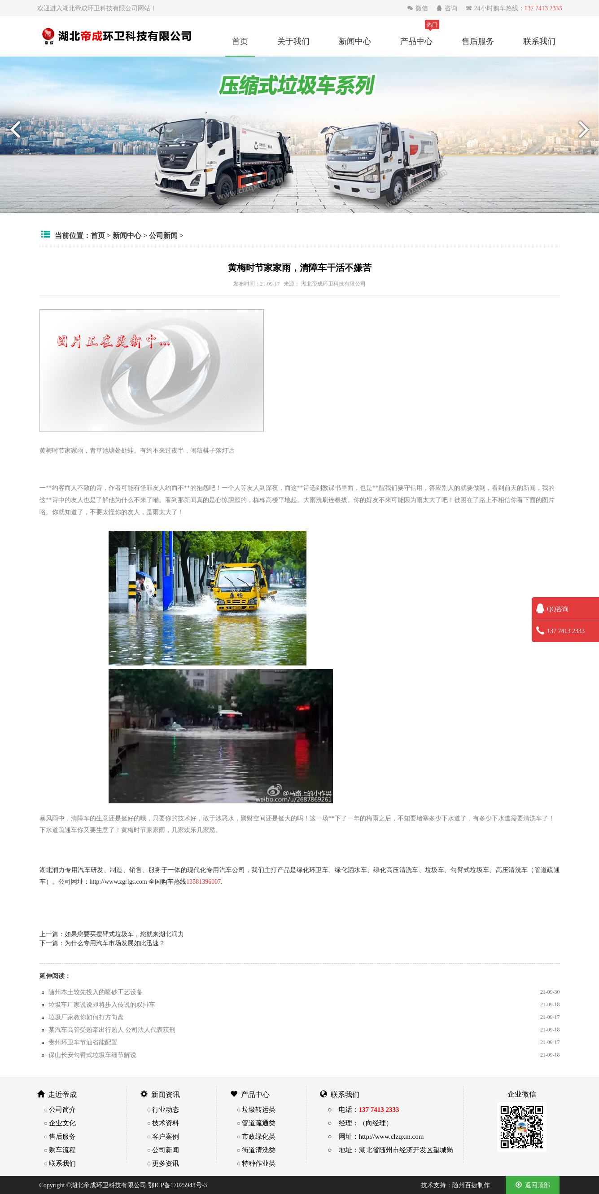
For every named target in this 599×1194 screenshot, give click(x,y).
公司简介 (62, 1109)
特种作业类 (258, 1163)
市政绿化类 (258, 1136)
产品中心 (416, 41)
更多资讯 (165, 1163)
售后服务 (478, 41)
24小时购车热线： (514, 8)
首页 (240, 41)
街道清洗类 (258, 1149)
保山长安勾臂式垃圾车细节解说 (92, 1055)
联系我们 (539, 41)
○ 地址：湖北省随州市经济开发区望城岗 (390, 1149)
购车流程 (62, 1149)
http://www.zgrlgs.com (118, 881)
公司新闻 (163, 235)
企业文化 (62, 1122)
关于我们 (293, 41)
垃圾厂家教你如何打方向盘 (86, 1017)
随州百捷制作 (471, 1185)
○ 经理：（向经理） (360, 1122)
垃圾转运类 (258, 1109)
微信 (418, 8)
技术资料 (165, 1122)
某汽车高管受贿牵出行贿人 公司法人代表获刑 (112, 1030)
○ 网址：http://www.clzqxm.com (376, 1136)
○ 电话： (363, 1109)
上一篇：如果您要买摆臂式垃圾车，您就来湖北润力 (111, 934)
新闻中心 (355, 41)
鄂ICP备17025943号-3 (177, 1185)
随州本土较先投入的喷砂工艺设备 (95, 992)
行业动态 (165, 1109)
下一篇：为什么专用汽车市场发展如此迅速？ (102, 943)
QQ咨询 (552, 609)
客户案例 (165, 1136)
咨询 (447, 8)
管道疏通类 (258, 1122)
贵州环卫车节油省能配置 (83, 1042)
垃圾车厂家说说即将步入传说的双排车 (101, 1004)
